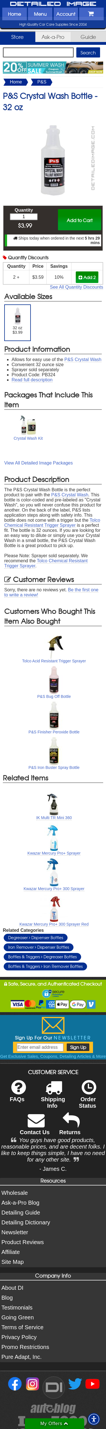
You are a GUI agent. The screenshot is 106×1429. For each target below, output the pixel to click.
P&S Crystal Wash (82, 359)
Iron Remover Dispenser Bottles (38, 947)
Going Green (17, 1317)
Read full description (32, 379)
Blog (7, 1298)
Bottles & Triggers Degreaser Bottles (42, 956)
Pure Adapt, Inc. (21, 1357)
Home (14, 13)
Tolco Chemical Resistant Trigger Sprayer (52, 523)
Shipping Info (53, 1098)
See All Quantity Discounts (76, 287)
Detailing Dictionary (25, 1222)
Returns (70, 1127)
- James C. (53, 1169)
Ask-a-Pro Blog (20, 1203)
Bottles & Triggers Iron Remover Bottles (45, 966)
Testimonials (17, 1307)
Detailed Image (53, 4)
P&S (41, 81)
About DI (12, 1288)
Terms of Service (22, 1327)
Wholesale (14, 1193)
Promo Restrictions (25, 1347)
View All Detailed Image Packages (38, 463)
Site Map (12, 1262)
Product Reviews (22, 1242)
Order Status (87, 1098)
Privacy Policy (18, 1337)
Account (65, 13)
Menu (40, 13)
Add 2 (87, 277)
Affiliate (10, 1252)
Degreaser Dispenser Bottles (35, 937)
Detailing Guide (20, 1212)
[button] (94, 1419)
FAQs (18, 1094)
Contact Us (35, 1127)
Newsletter (14, 1232)
